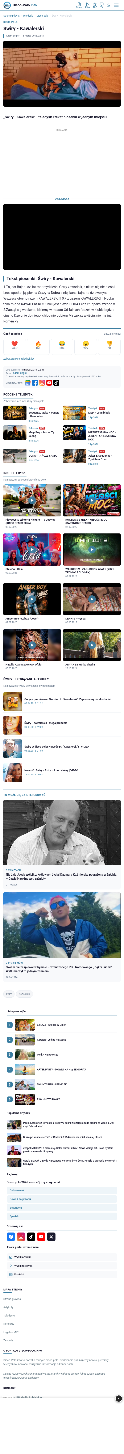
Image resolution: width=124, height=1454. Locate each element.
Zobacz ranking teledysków (18, 358)
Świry (9, 994)
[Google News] (28, 383)
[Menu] (116, 5)
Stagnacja (16, 1207)
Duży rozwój (17, 1190)
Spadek (14, 1216)
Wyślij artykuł (20, 1257)
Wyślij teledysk (20, 1265)
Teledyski (28, 15)
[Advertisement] (62, 161)
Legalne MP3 (11, 1332)
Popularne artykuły (18, 1113)
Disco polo (42, 15)
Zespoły (8, 1340)
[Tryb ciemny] (108, 5)
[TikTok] (56, 383)
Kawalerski (24, 994)
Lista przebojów (16, 1011)
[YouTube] (49, 383)
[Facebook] (35, 383)
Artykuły (8, 1307)
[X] (51, 1237)
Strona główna (11, 15)
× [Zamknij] (119, 1398)
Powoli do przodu (20, 1199)
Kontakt (16, 1274)
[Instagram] (42, 383)
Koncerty (8, 1323)
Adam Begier (12, 35)
